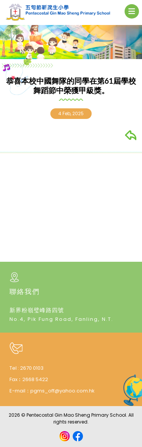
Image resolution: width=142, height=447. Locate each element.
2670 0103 (32, 368)
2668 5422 (35, 379)
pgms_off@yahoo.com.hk (62, 390)
